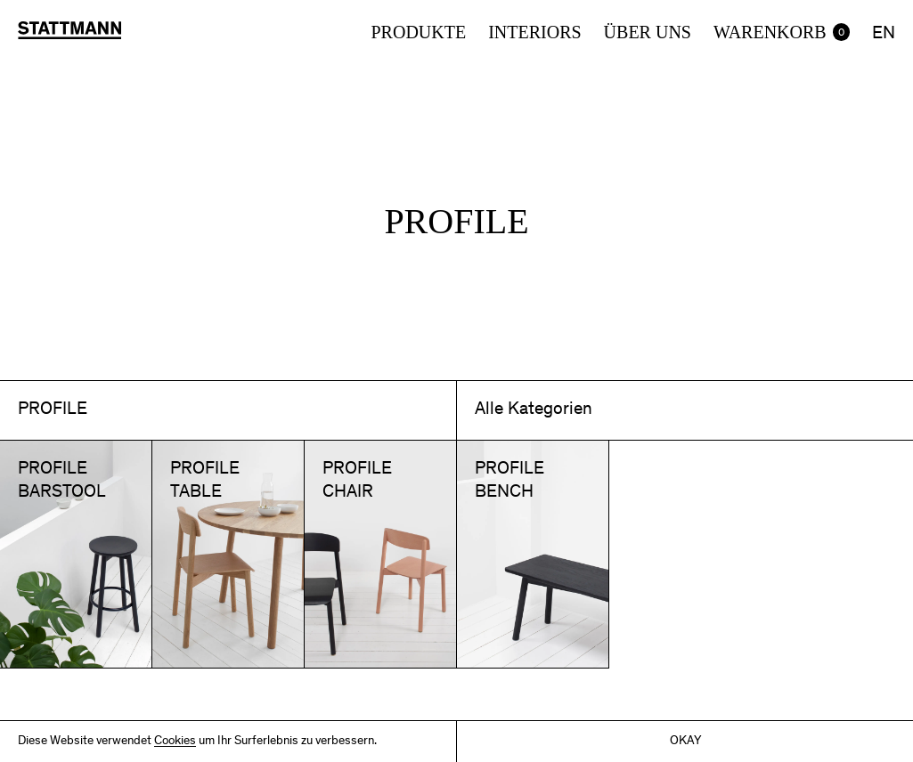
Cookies (175, 741)
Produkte (418, 32)
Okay (685, 741)
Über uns (647, 32)
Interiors (534, 32)
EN (883, 35)
